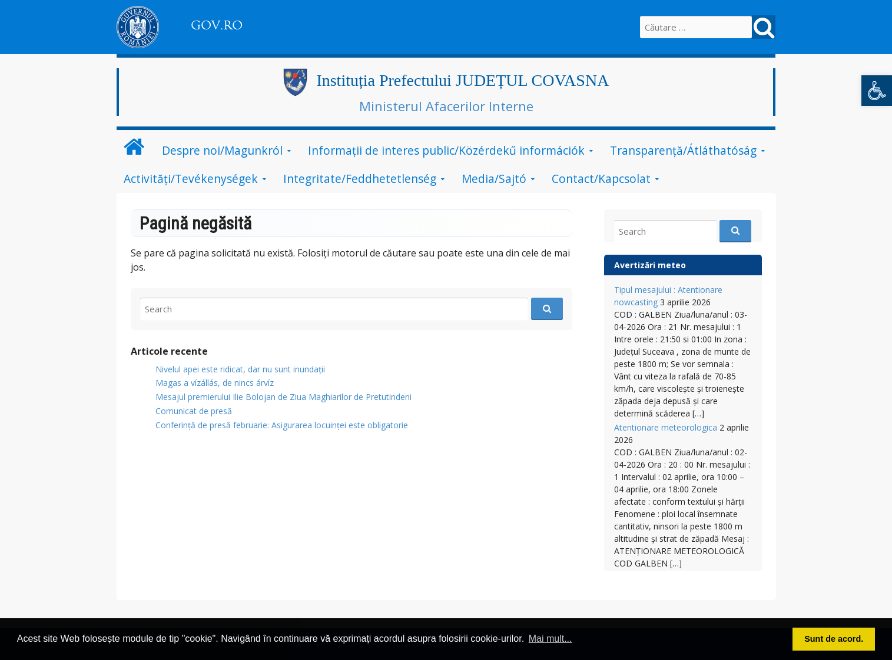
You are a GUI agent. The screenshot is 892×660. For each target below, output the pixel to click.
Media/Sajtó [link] (494, 178)
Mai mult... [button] (550, 639)
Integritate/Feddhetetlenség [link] (359, 178)
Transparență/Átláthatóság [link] (683, 150)
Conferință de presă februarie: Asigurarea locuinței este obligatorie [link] (281, 425)
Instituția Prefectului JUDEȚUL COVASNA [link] (462, 80)
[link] (876, 90)
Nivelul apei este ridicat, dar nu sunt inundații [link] (240, 369)
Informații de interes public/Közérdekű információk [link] (446, 150)
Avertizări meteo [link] (650, 265)
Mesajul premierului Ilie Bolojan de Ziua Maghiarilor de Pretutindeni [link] (283, 396)
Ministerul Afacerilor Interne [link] (446, 106)
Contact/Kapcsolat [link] (601, 178)
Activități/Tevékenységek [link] (191, 178)
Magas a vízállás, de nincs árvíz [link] (214, 382)
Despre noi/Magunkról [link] (222, 150)
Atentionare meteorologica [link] (665, 427)
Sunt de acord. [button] (833, 639)
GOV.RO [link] (217, 25)
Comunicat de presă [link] (193, 410)
